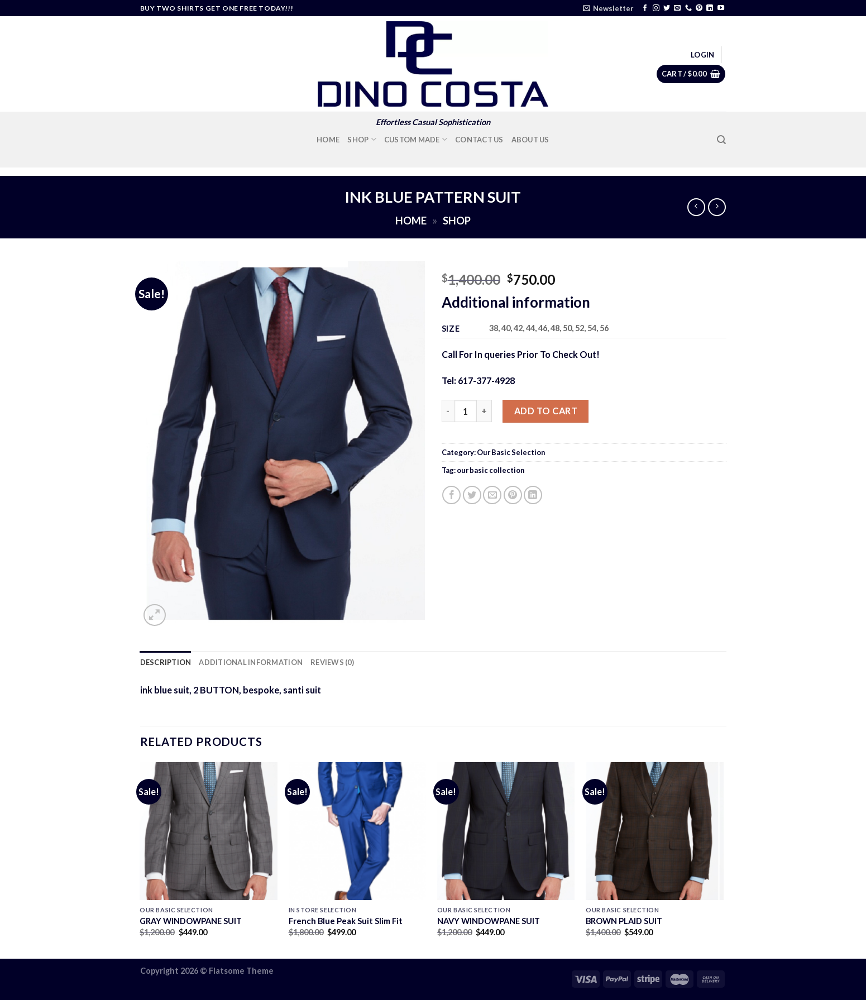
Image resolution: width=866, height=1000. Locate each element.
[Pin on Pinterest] (513, 495)
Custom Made (415, 139)
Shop (361, 139)
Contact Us (479, 139)
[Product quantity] (465, 411)
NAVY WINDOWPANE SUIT (488, 921)
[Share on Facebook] (451, 495)
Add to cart (545, 410)
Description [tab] (166, 662)
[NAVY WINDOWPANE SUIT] (506, 831)
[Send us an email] (677, 8)
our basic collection (490, 470)
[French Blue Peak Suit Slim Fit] (358, 831)
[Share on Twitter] (472, 495)
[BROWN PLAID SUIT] (655, 831)
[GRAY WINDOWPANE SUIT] (208, 831)
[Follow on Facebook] (645, 8)
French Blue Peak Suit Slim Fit (346, 921)
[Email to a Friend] (492, 495)
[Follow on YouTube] (720, 8)
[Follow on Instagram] (656, 8)
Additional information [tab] (251, 662)
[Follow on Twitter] (666, 8)
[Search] (721, 140)
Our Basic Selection (511, 452)
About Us (530, 139)
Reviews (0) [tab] (332, 662)
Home (328, 139)
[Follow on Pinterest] (699, 8)
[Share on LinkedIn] (533, 495)
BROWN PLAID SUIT (624, 921)
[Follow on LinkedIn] (709, 8)
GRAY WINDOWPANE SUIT (191, 921)
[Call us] (688, 8)
